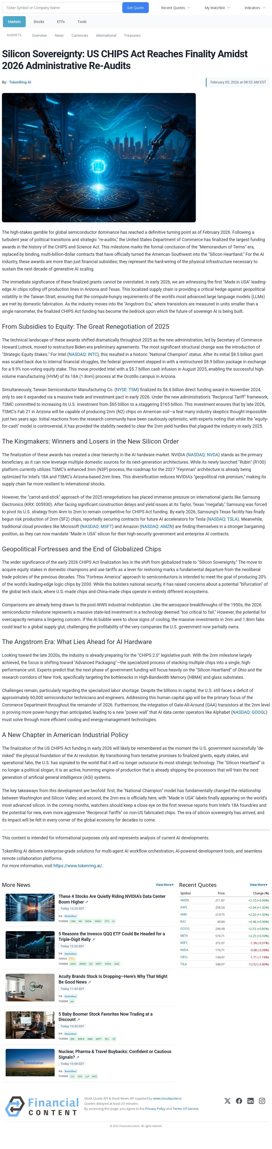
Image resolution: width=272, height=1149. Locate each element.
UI (117, 922)
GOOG (185, 928)
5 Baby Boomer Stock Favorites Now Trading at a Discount (106, 1025)
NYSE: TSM (126, 389)
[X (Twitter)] (228, 1120)
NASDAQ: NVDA (203, 454)
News (59, 35)
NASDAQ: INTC (83, 354)
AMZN (84, 967)
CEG (81, 1088)
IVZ (93, 967)
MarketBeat (72, 917)
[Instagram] (262, 1120)
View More (164, 884)
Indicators (252, 7)
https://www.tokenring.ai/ (77, 865)
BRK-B (82, 1048)
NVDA (90, 922)
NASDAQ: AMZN (157, 526)
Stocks (39, 21)
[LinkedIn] (251, 1120)
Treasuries (132, 35)
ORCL (184, 957)
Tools (82, 21)
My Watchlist (215, 7)
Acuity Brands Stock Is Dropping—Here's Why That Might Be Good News (113, 985)
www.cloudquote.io (167, 1112)
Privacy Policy (155, 1122)
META (184, 936)
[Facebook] (239, 1120)
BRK (73, 1048)
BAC (183, 921)
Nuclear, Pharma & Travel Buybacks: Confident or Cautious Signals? (106, 1066)
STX (110, 922)
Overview (39, 35)
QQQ (120, 967)
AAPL (74, 967)
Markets (14, 21)
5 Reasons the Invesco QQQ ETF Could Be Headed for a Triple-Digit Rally (112, 940)
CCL (73, 1088)
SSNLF (100, 922)
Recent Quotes (173, 7)
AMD (183, 914)
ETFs (61, 21)
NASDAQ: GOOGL (249, 712)
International (106, 35)
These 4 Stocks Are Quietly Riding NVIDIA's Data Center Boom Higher (112, 900)
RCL (110, 1048)
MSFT (101, 967)
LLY (89, 1088)
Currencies (80, 35)
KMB (92, 1048)
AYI (73, 1008)
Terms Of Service (185, 1122)
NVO (97, 1088)
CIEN (73, 922)
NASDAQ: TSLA (222, 519)
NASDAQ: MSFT (97, 526)
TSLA (183, 964)
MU (82, 922)
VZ (117, 1048)
